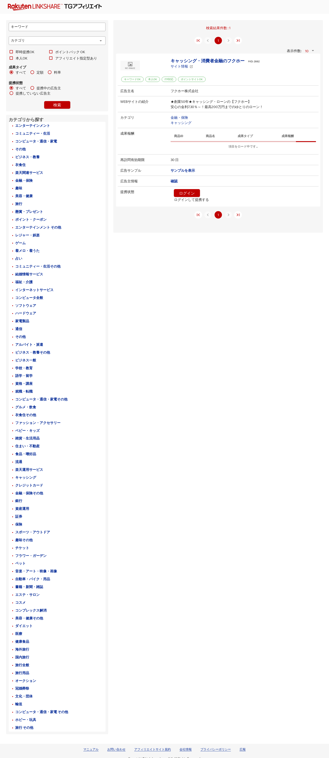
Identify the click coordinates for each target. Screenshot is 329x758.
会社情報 (186, 749)
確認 (174, 181)
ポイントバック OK (70, 52)
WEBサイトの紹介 (134, 101)
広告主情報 (129, 181)
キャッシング (181, 122)
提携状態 (16, 83)
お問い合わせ (116, 749)
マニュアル (91, 749)
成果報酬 (127, 133)
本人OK (21, 58)
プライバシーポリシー (215, 749)
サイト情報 (182, 66)
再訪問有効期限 (132, 160)
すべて (21, 72)
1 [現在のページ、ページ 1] (218, 40)
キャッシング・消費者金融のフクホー (208, 60)
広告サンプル (130, 170)
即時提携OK (25, 52)
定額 (40, 72)
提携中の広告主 (49, 88)
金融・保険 (179, 117)
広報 (243, 749)
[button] (310, 51)
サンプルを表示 (183, 170)
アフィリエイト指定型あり (76, 58)
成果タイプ (17, 67)
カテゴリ (127, 117)
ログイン (187, 193)
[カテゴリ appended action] (100, 40)
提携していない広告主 (33, 93)
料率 (57, 72)
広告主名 (127, 91)
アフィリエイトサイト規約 (152, 749)
